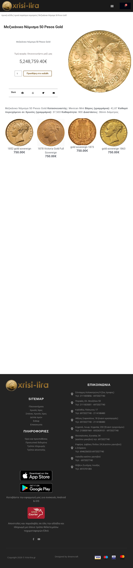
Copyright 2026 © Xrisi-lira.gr (21, 557)
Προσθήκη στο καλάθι (38, 73)
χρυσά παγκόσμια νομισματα (25, 15)
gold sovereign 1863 (113, 149)
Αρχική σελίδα (7, 15)
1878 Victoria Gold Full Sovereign (51, 151)
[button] (112, 5)
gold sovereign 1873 (82, 147)
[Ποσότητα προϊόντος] (18, 73)
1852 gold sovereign (19, 149)
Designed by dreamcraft (66, 556)
